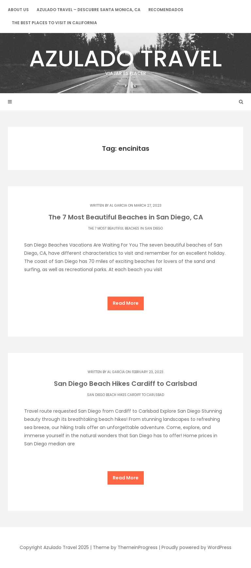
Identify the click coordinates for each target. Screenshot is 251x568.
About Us (18, 9)
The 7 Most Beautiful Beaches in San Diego (125, 228)
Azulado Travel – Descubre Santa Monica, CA (89, 9)
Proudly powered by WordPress (196, 547)
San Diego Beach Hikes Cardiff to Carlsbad (125, 383)
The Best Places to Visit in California (54, 23)
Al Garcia (118, 205)
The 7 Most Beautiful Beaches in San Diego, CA (125, 217)
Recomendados (165, 9)
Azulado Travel (125, 59)
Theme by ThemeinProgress (125, 547)
